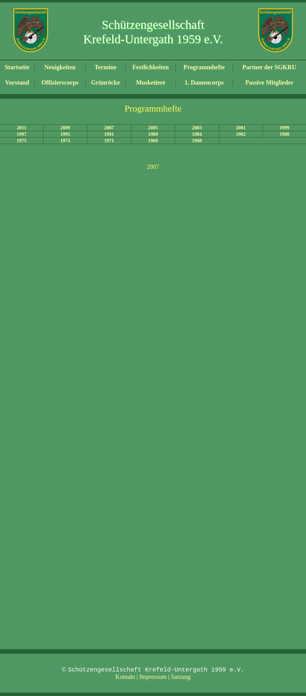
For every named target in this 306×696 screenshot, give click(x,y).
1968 (197, 140)
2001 (241, 127)
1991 (109, 134)
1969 (153, 140)
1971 (109, 140)
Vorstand (17, 82)
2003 (197, 127)
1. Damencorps (204, 82)
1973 (65, 140)
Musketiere (150, 82)
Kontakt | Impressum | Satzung (153, 677)
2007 (109, 127)
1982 (241, 134)
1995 (65, 134)
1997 (21, 134)
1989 (153, 134)
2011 (21, 127)
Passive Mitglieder (269, 82)
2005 (153, 127)
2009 (65, 127)
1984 (197, 134)
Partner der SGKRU (269, 67)
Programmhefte (204, 67)
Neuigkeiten (60, 67)
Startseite (17, 67)
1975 (21, 140)
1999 (284, 127)
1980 (284, 134)
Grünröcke (105, 82)
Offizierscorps (59, 82)
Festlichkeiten (150, 67)
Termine (105, 67)
